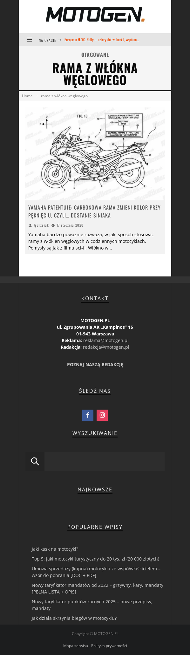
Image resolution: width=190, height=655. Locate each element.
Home (27, 96)
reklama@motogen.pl (106, 340)
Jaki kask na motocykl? (55, 549)
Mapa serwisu (75, 645)
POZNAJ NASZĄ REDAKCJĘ (95, 364)
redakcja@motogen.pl (106, 347)
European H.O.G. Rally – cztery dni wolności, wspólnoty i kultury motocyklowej (118, 39)
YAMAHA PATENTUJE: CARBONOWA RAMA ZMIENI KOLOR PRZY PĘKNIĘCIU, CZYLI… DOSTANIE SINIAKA (94, 211)
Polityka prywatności (109, 645)
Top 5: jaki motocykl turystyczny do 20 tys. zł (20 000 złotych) (95, 559)
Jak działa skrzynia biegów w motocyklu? (74, 618)
